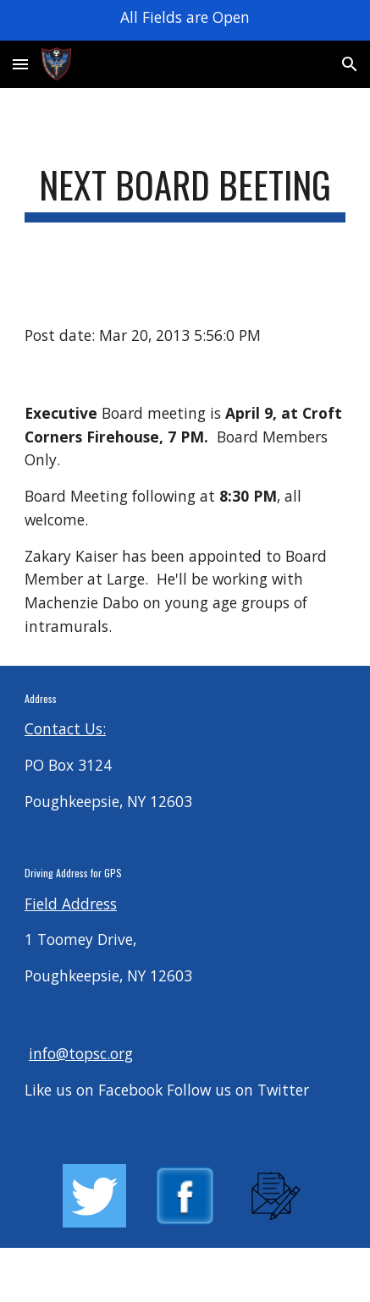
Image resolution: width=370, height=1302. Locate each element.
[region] (185, 20)
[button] (20, 64)
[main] (185, 192)
